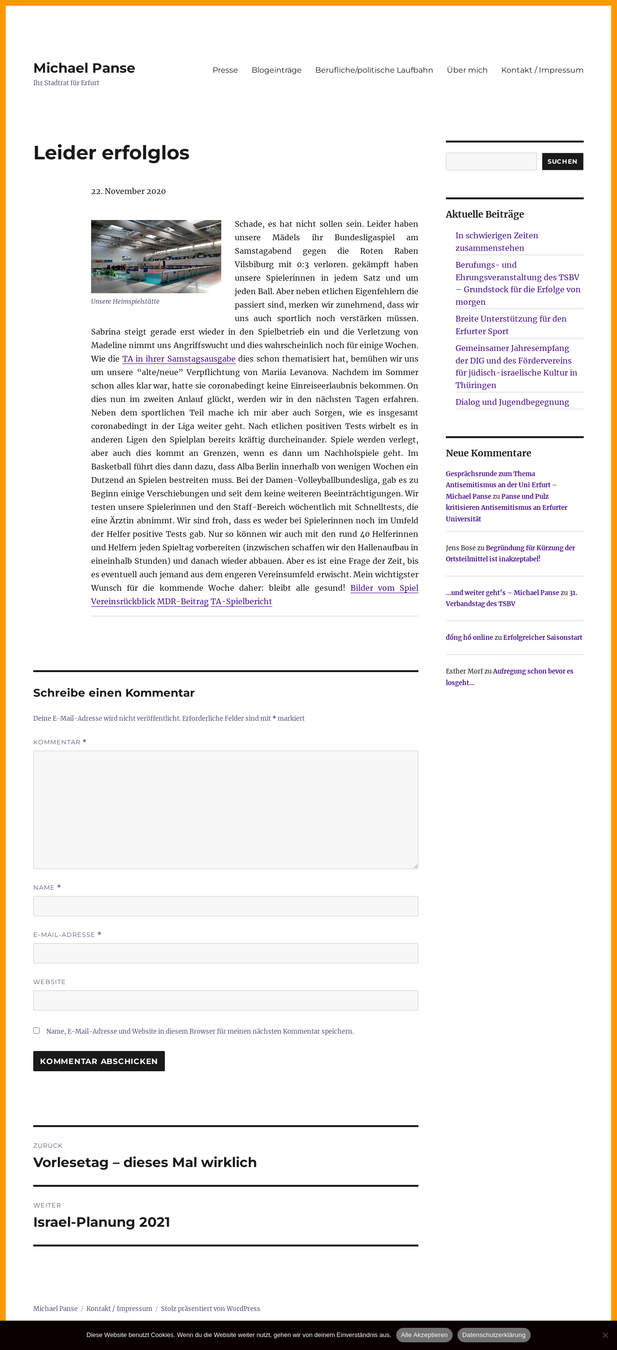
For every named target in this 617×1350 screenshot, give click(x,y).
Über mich (467, 70)
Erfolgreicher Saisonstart (542, 638)
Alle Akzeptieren (424, 1334)
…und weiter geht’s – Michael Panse (502, 593)
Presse (225, 70)
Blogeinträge (277, 70)
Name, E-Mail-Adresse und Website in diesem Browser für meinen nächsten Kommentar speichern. (200, 1031)
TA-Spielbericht (241, 601)
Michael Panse (84, 68)
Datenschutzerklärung (493, 1334)
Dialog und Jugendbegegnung (512, 402)
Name (47, 887)
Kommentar (60, 742)
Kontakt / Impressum (542, 70)
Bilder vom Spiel (384, 588)
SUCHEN (563, 161)
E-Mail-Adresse (67, 935)
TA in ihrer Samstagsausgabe (179, 358)
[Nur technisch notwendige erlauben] (605, 1335)
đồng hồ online (469, 638)
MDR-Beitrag (183, 601)
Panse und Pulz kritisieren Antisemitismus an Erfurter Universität (506, 508)
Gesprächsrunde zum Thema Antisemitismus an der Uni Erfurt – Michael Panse (501, 485)
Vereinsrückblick (123, 601)
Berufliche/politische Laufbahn (374, 70)
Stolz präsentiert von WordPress (210, 1309)
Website (49, 982)
